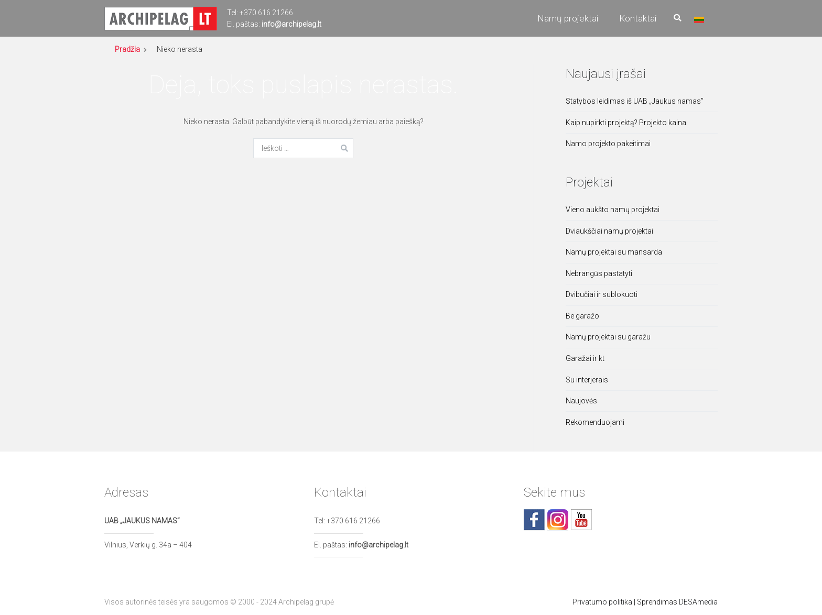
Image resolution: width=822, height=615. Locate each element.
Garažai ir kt (585, 358)
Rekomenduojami (595, 422)
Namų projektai (567, 18)
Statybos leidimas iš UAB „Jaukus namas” (635, 101)
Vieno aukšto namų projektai (612, 209)
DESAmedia (698, 602)
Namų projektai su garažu (608, 337)
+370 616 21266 (266, 12)
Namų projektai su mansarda (614, 252)
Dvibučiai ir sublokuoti (601, 294)
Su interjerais (587, 380)
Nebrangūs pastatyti (599, 273)
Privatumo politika (602, 602)
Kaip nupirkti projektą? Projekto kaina (626, 122)
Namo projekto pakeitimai (608, 143)
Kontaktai (637, 18)
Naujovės (581, 401)
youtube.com (581, 519)
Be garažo (582, 316)
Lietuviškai (699, 20)
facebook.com (534, 519)
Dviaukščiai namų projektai (609, 231)
